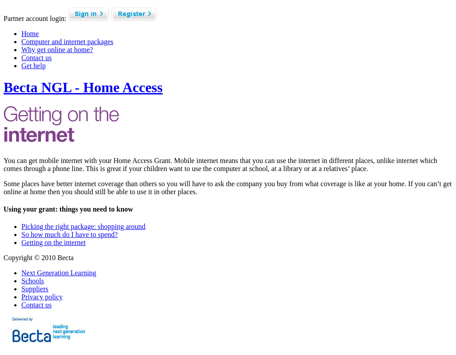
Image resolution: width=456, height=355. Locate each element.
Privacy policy (42, 297)
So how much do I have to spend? (69, 234)
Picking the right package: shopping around (83, 226)
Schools (32, 281)
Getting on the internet (53, 242)
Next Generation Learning (58, 273)
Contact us (36, 305)
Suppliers (34, 289)
